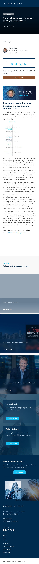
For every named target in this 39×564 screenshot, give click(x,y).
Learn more (12, 418)
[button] (35, 3)
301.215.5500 (7, 519)
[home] (12, 3)
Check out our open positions (16, 232)
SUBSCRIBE (19, 78)
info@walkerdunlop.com (10, 521)
